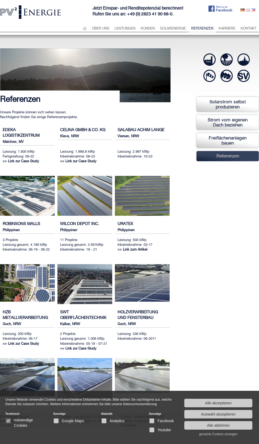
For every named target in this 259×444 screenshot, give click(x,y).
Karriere (227, 28)
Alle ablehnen (218, 425)
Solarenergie (173, 28)
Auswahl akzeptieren (218, 414)
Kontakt (248, 28)
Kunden (148, 28)
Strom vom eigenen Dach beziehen (228, 122)
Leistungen (125, 28)
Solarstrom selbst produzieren (228, 104)
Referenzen (202, 28)
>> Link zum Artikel (132, 249)
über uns (100, 28)
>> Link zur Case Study (21, 161)
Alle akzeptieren (218, 403)
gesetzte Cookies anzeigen (218, 434)
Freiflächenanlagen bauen (228, 140)
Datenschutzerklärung (140, 404)
